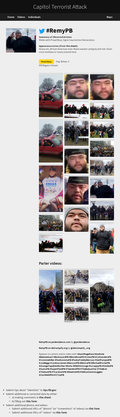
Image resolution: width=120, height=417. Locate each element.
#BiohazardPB (60, 356)
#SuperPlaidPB (57, 368)
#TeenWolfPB (73, 368)
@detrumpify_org (80, 347)
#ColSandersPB (103, 356)
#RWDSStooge (80, 365)
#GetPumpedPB (103, 359)
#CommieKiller (46, 359)
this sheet (71, 45)
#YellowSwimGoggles (91, 371)
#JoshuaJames (58, 362)
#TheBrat (102, 368)
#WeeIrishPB (73, 371)
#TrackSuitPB (59, 371)
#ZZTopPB (58, 374)
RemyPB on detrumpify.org (53, 347)
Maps (110, 17)
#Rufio (69, 365)
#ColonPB (89, 356)
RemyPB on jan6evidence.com (54, 341)
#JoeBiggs (44, 362)
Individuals (34, 17)
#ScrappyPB (95, 365)
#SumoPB (44, 368)
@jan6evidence (82, 341)
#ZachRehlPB (46, 374)
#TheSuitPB (45, 371)
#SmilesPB (107, 365)
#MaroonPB (73, 362)
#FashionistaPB (63, 359)
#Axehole (99, 353)
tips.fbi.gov (50, 390)
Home (10, 17)
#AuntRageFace (85, 353)
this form (31, 401)
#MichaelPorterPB (100, 362)
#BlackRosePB (76, 356)
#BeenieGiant (46, 356)
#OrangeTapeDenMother (52, 365)
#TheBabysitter (88, 368)
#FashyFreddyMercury (83, 359)
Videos (21, 17)
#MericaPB (85, 362)
